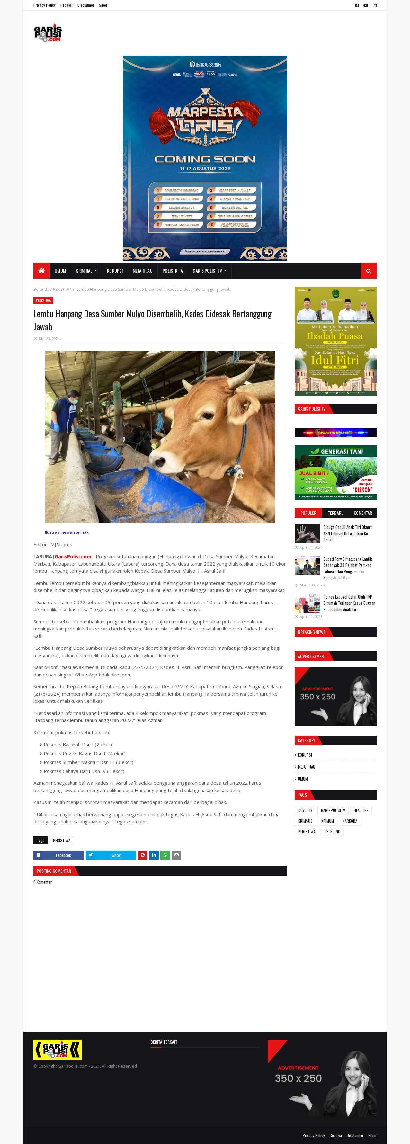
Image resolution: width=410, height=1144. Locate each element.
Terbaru (336, 512)
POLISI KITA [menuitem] (173, 270)
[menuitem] (41, 271)
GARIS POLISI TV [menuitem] (207, 270)
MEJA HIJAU (306, 767)
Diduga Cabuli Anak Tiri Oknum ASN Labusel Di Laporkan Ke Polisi (348, 533)
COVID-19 (305, 810)
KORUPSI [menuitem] (115, 270)
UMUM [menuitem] (60, 270)
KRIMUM (327, 821)
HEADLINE (361, 810)
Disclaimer (85, 5)
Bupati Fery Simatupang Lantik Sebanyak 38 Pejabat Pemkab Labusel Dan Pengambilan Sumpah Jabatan (348, 568)
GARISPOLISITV (333, 810)
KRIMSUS (305, 821)
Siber (103, 5)
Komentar (363, 512)
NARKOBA (350, 821)
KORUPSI (305, 755)
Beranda (41, 289)
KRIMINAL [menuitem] (84, 270)
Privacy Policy (44, 5)
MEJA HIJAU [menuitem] (143, 270)
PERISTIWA (62, 289)
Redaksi (66, 5)
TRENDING (332, 831)
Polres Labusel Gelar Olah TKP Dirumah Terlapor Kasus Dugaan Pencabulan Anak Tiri (349, 603)
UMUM (303, 778)
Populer (308, 512)
